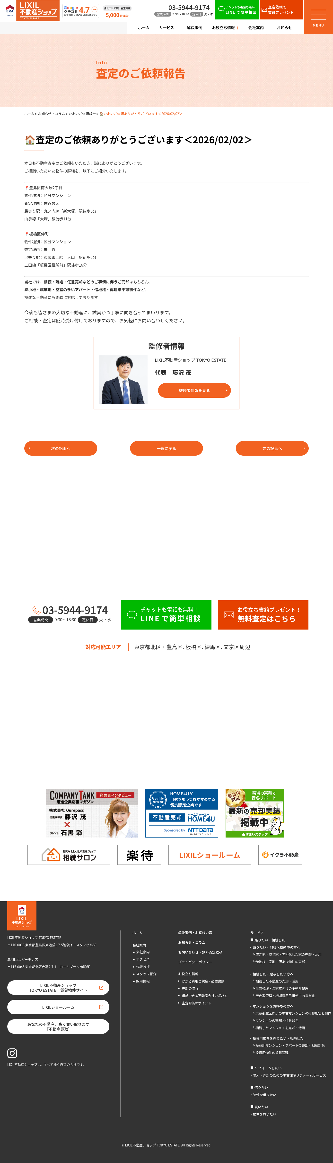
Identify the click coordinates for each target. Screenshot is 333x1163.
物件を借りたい (264, 1094)
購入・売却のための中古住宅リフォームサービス (289, 1075)
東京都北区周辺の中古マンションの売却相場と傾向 (293, 1013)
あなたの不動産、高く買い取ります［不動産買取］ (58, 1026)
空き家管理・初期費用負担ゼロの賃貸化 (285, 995)
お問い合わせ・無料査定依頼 (200, 952)
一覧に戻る (166, 448)
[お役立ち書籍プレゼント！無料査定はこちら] (263, 615)
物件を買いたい (264, 1114)
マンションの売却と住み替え (276, 1020)
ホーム (144, 27)
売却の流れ (190, 988)
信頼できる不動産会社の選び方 (205, 995)
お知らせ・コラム (51, 113)
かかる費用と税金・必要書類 (203, 981)
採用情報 (143, 981)
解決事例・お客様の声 (195, 932)
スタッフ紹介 (146, 973)
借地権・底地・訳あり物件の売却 (280, 961)
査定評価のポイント (196, 1003)
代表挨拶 (143, 966)
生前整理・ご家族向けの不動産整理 (281, 988)
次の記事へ (60, 448)
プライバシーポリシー (195, 961)
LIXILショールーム (209, 854)
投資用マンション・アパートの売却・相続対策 (290, 1045)
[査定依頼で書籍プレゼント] (281, 9)
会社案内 (143, 951)
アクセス (142, 959)
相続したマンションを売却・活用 (280, 1027)
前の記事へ (272, 448)
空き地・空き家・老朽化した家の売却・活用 (288, 954)
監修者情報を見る (194, 390)
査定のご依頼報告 (82, 113)
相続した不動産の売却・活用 (276, 981)
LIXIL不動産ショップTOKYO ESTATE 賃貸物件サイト (58, 987)
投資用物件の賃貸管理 (272, 1052)
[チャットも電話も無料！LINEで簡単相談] (237, 9)
